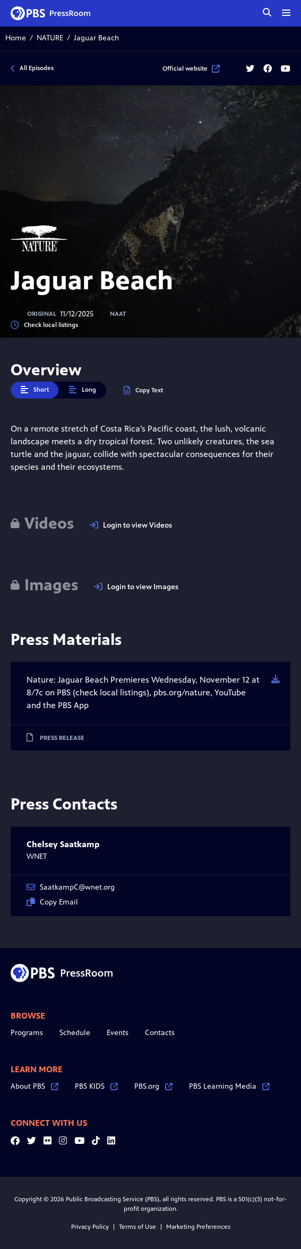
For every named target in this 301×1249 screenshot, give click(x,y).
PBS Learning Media (229, 1086)
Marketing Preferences (198, 1226)
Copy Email (52, 902)
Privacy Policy (90, 1226)
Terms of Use (137, 1226)
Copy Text (143, 390)
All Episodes (37, 68)
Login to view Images (136, 586)
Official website (191, 68)
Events (117, 1032)
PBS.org (153, 1086)
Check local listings (44, 325)
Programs (27, 1032)
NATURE (50, 37)
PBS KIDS (96, 1086)
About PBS (34, 1086)
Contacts (160, 1032)
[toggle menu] (286, 13)
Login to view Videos (131, 525)
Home (15, 37)
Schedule (74, 1032)
